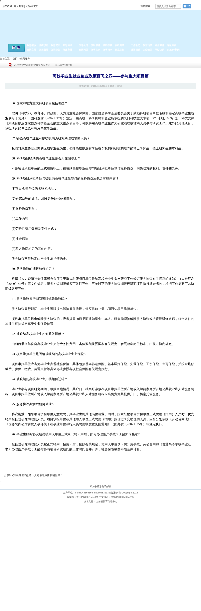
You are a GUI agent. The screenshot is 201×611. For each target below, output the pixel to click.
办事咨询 (95, 49)
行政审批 (67, 49)
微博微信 (135, 49)
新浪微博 (26, 475)
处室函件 (43, 49)
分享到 (7, 475)
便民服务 (95, 45)
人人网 (35, 475)
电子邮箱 (19, 6)
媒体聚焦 (159, 45)
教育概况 (31, 45)
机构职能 (43, 45)
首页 (15, 58)
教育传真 (147, 45)
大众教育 (147, 49)
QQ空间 (16, 475)
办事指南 (107, 49)
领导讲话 (67, 45)
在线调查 (119, 45)
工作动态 (135, 45)
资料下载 (107, 45)
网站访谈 (159, 49)
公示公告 (55, 49)
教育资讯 (55, 45)
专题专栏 (171, 45)
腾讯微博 (44, 475)
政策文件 (31, 49)
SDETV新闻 (173, 49)
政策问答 (83, 49)
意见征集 (119, 49)
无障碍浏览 (32, 6)
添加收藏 (7, 6)
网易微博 (55, 475)
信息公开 (83, 45)
